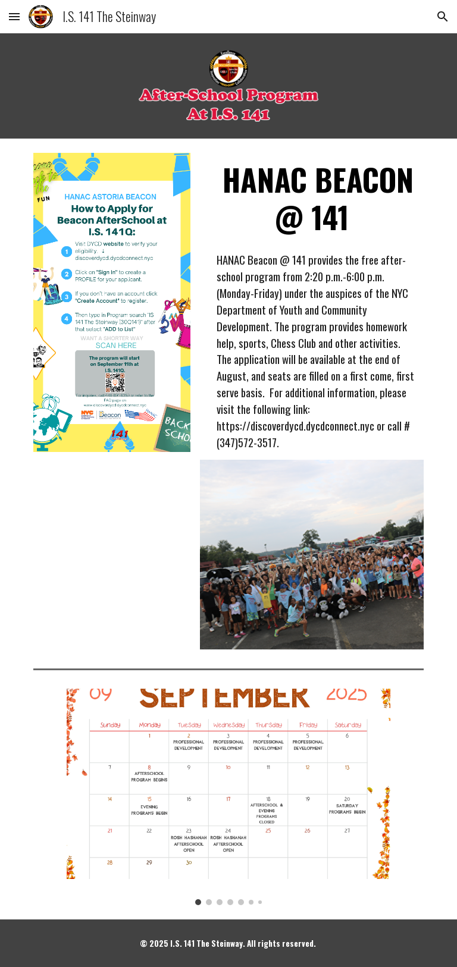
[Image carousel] (228, 797)
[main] (311, 198)
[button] (14, 16)
